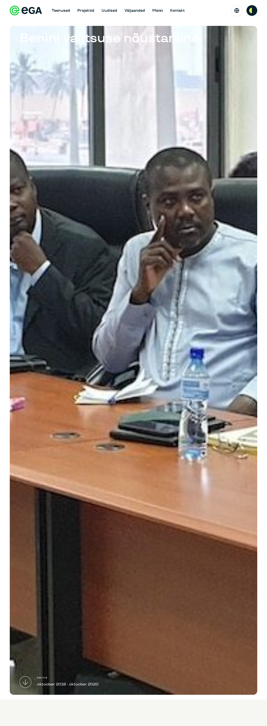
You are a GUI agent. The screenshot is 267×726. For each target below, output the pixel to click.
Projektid (85, 10)
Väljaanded (134, 10)
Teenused (61, 10)
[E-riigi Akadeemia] (26, 10)
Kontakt (177, 10)
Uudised (109, 10)
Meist (157, 10)
